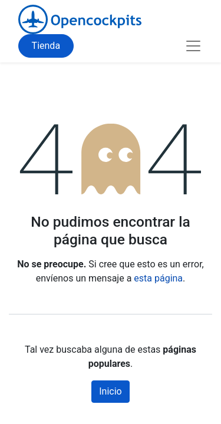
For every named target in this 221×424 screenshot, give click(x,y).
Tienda (46, 45)
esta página (158, 278)
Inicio (110, 391)
